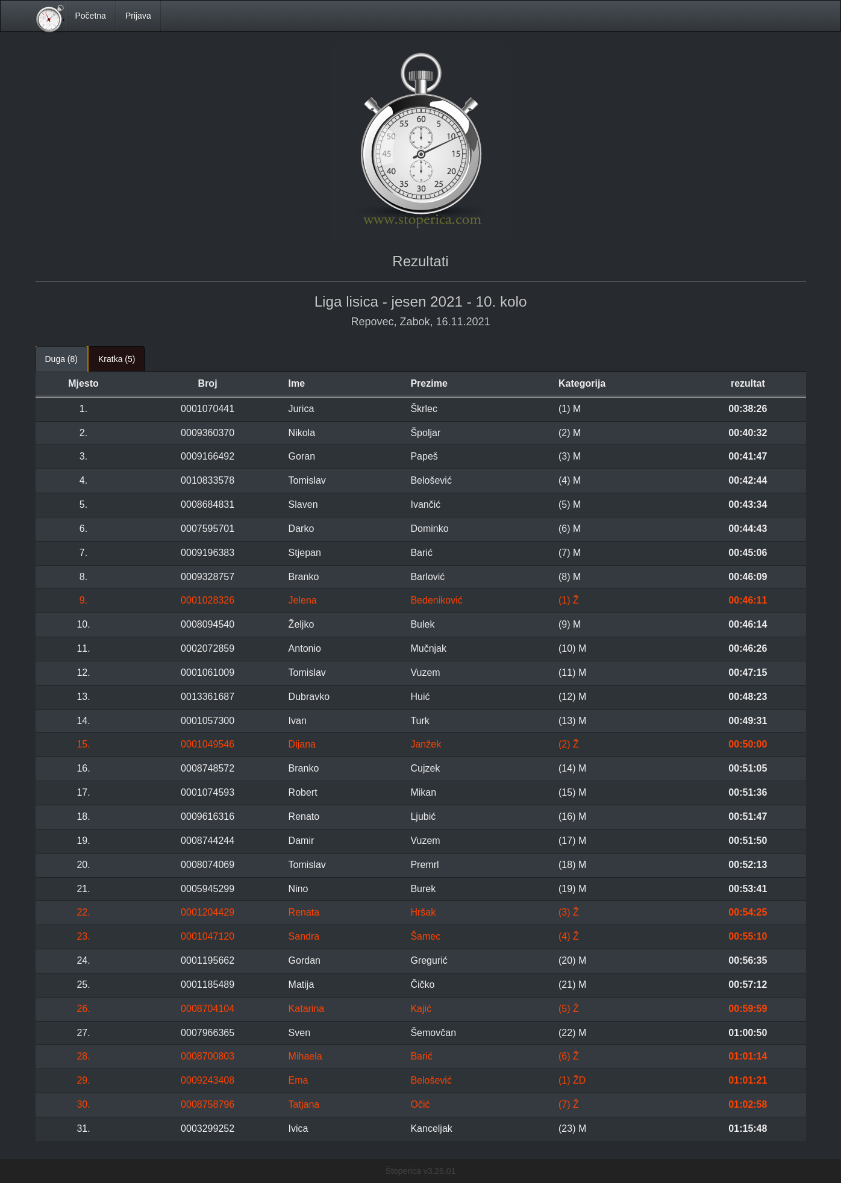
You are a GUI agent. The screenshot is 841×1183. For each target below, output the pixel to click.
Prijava (138, 15)
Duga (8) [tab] (61, 359)
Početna (90, 15)
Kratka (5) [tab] (116, 359)
